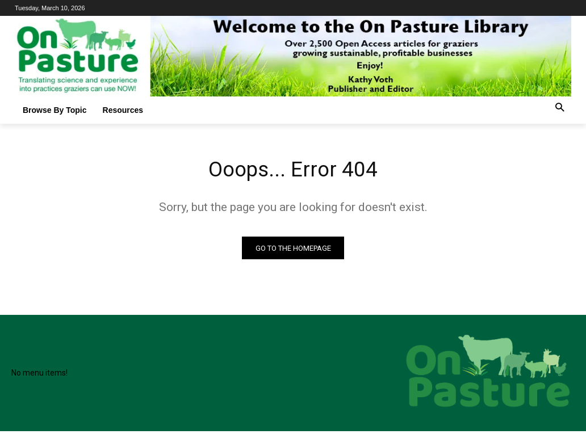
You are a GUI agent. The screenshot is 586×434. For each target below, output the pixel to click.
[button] (559, 108)
